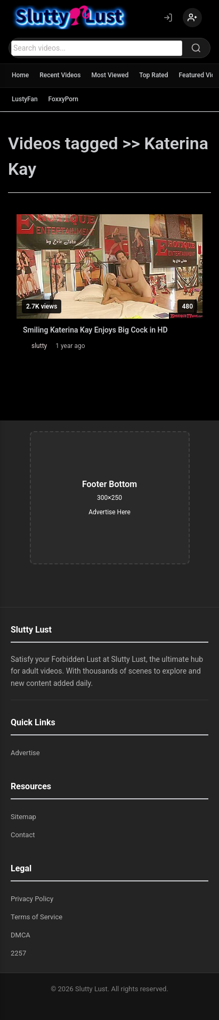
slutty (39, 346)
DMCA (20, 935)
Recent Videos (59, 75)
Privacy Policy (32, 899)
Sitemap (23, 817)
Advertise (25, 753)
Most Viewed (110, 75)
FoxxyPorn (63, 99)
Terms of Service (36, 917)
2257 (18, 953)
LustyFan (25, 99)
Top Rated (153, 75)
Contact (23, 835)
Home (20, 75)
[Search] (196, 48)
